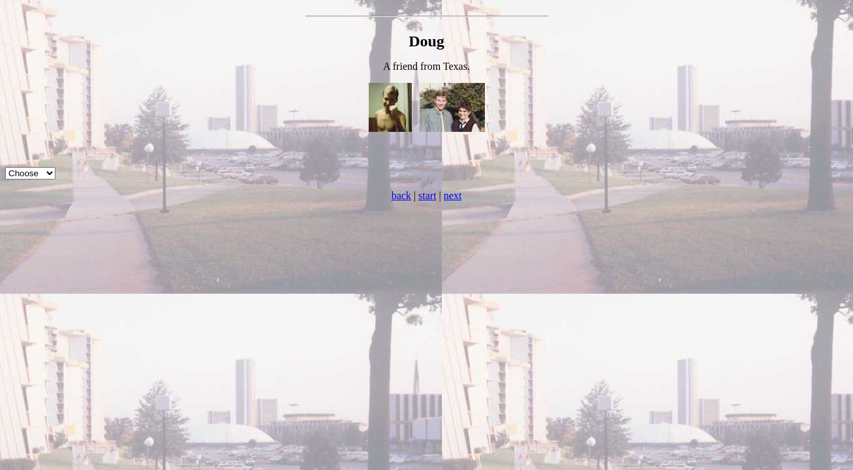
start (427, 195)
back (401, 195)
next (453, 195)
